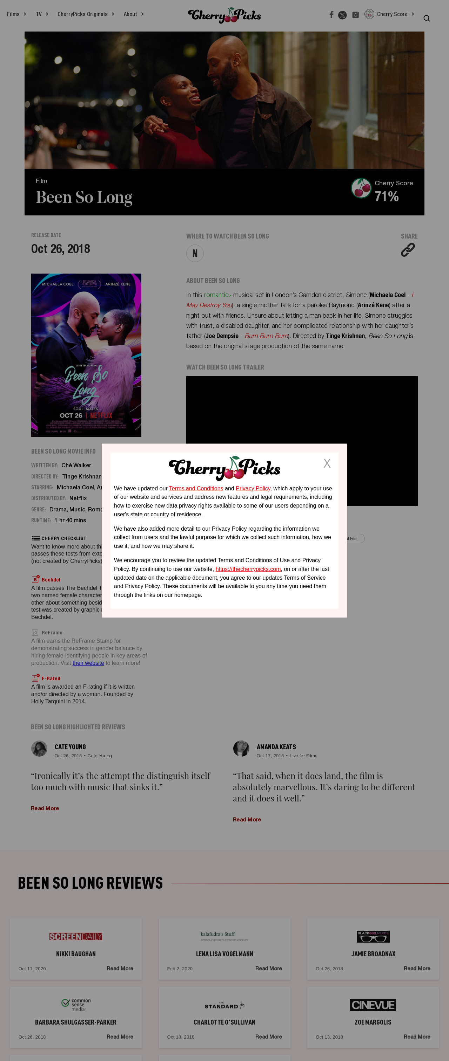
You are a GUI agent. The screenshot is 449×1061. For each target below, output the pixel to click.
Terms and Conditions (196, 488)
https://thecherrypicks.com (248, 569)
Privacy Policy (253, 488)
